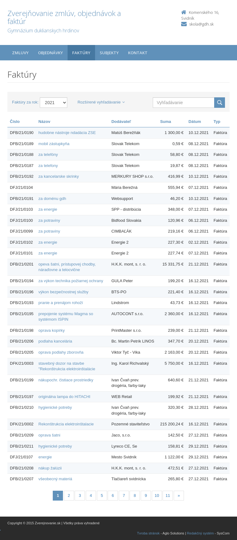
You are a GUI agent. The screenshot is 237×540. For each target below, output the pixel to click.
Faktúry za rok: (25, 102)
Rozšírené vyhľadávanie (101, 102)
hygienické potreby (55, 407)
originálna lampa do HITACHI (64, 396)
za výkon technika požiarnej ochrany (71, 280)
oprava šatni (49, 435)
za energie (48, 209)
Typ (217, 121)
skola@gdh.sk (201, 24)
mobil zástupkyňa (54, 143)
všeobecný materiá (55, 479)
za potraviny (49, 220)
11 (168, 495)
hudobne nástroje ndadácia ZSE (67, 132)
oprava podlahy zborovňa (61, 352)
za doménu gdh (52, 198)
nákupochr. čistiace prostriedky (66, 380)
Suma (165, 121)
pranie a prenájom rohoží (61, 302)
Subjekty (109, 52)
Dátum (195, 121)
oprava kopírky (52, 330)
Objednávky (50, 52)
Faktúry (81, 52)
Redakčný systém (200, 533)
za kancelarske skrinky (59, 176)
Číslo (15, 121)
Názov (44, 121)
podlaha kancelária (55, 341)
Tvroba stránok (148, 533)
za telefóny (48, 154)
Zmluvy (20, 52)
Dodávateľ (121, 121)
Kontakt (138, 52)
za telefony (48, 165)
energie (45, 457)
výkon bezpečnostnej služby (64, 292)
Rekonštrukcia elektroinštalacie (66, 424)
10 (157, 495)
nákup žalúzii (50, 468)
